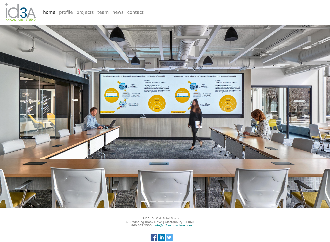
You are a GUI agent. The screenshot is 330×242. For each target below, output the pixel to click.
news (118, 12)
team (103, 12)
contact (135, 12)
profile (66, 12)
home (50, 12)
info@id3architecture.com (173, 225)
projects (85, 12)
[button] (24, 116)
